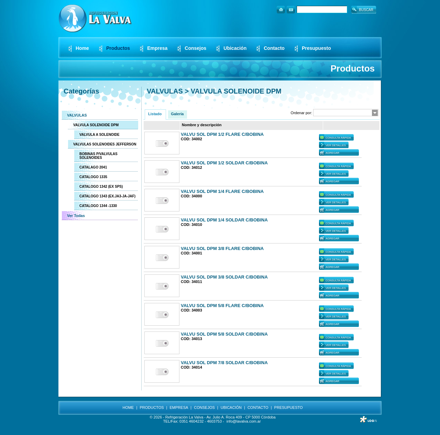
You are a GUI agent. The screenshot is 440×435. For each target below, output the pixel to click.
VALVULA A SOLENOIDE (99, 135)
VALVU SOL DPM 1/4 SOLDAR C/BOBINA (224, 219)
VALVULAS (77, 115)
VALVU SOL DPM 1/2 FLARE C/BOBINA (222, 134)
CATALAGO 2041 (93, 167)
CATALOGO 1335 (93, 177)
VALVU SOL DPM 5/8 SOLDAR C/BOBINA (224, 334)
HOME (128, 407)
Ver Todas (76, 216)
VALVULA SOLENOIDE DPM (96, 125)
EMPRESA (179, 407)
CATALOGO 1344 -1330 (98, 206)
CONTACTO (258, 407)
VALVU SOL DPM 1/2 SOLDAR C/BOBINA (224, 162)
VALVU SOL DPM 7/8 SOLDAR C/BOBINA (224, 362)
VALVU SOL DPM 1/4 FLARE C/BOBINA (222, 191)
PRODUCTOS (152, 407)
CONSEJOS (204, 407)
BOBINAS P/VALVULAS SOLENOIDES (98, 156)
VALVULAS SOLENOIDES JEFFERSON (104, 144)
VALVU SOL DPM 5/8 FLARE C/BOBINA (222, 305)
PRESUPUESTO (288, 407)
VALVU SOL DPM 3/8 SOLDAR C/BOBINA (224, 277)
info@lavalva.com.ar (244, 421)
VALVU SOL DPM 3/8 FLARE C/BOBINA (222, 248)
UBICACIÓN (231, 407)
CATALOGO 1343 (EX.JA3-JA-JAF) (107, 196)
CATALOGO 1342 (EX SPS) (101, 186)
